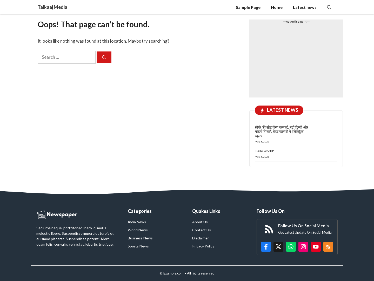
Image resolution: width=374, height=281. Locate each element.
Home (277, 7)
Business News (140, 238)
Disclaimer (200, 238)
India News (137, 222)
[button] (329, 7)
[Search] (104, 57)
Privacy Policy (203, 246)
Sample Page (248, 7)
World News (138, 230)
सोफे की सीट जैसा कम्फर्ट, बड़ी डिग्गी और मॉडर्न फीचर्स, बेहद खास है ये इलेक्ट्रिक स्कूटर (281, 131)
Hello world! (264, 151)
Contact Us (201, 230)
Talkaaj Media (52, 7)
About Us (200, 222)
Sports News (138, 246)
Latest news (305, 7)
